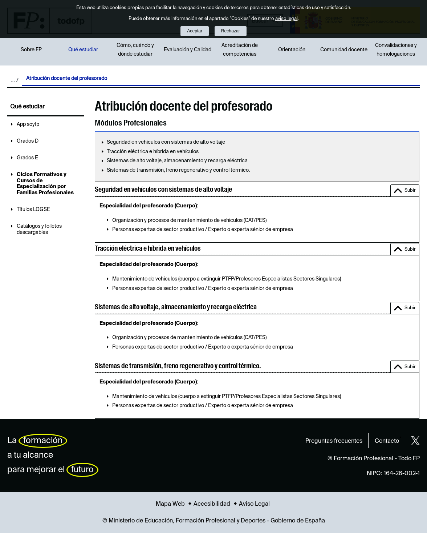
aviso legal (286, 18)
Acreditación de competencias (239, 50)
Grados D (27, 141)
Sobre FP (31, 49)
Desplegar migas (14, 80)
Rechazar (230, 30)
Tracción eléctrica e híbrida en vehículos (153, 151)
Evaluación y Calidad (187, 49)
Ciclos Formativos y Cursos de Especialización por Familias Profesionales (45, 183)
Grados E (27, 157)
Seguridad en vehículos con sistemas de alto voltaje (166, 142)
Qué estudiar (83, 49)
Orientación (291, 49)
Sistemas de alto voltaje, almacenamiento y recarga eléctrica (177, 160)
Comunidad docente (343, 49)
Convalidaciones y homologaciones (396, 50)
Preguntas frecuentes (333, 441)
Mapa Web (170, 504)
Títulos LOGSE (33, 209)
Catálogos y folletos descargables (39, 229)
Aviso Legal (254, 504)
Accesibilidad (212, 504)
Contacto (387, 441)
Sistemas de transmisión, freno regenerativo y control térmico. (178, 170)
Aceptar (194, 30)
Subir (410, 190)
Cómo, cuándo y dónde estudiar (135, 50)
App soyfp (28, 124)
